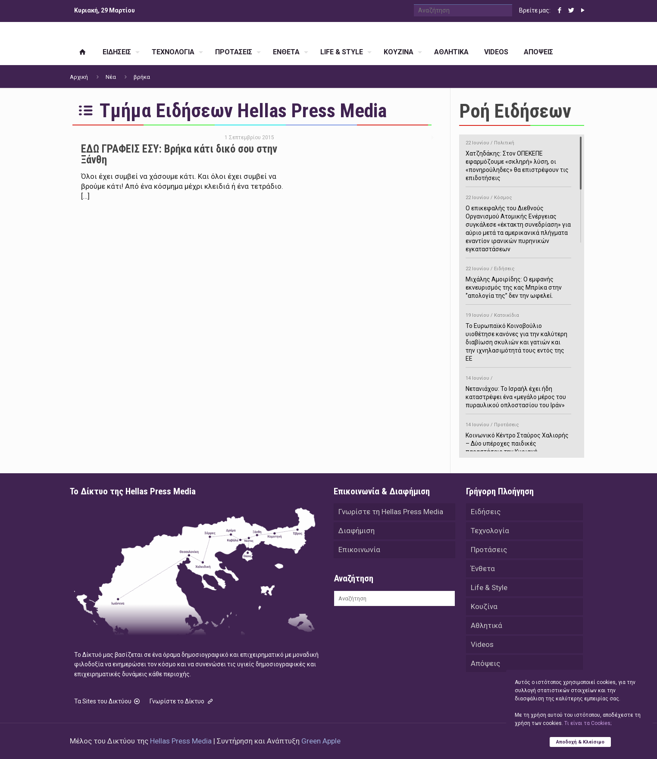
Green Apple (321, 741)
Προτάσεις (489, 549)
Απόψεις (485, 663)
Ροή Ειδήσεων (515, 111)
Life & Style (489, 587)
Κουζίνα (484, 606)
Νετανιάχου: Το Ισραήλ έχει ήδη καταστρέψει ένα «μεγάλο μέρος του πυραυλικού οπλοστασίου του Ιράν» (518, 390)
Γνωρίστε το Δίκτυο (182, 701)
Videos (482, 644)
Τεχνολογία (490, 530)
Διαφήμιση (356, 530)
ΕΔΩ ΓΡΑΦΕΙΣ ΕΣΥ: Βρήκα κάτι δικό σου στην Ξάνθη (179, 154)
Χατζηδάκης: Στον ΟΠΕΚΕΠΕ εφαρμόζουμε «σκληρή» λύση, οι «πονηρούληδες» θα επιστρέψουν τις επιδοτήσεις (518, 159)
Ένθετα (483, 568)
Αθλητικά (486, 625)
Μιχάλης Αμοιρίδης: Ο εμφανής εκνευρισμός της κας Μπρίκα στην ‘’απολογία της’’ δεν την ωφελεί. (518, 280)
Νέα (111, 77)
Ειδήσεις (486, 511)
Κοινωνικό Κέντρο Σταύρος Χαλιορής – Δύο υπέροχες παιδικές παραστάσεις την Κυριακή (518, 437)
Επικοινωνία (359, 549)
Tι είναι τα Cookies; (587, 723)
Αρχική (79, 77)
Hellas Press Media (181, 741)
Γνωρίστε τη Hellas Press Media (390, 511)
